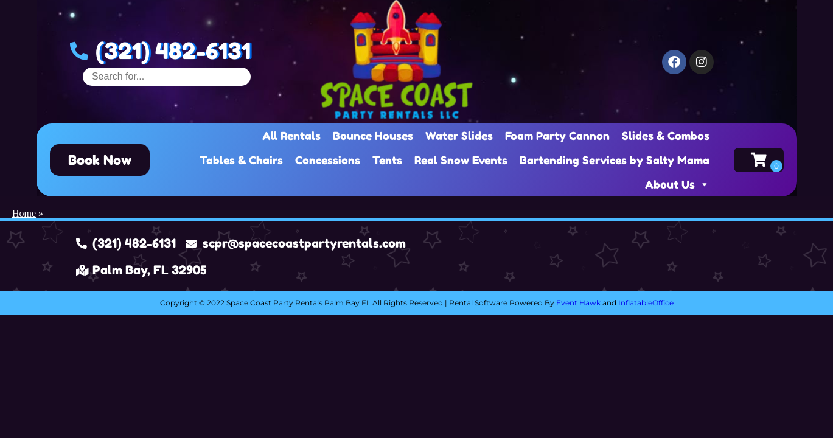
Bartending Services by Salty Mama (614, 160)
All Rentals (291, 135)
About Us (677, 184)
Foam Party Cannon (557, 135)
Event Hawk (578, 302)
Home (24, 213)
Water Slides (459, 135)
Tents (387, 160)
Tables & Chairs (241, 160)
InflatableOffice (646, 302)
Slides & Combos (665, 135)
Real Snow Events (460, 160)
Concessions (327, 160)
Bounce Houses (373, 135)
